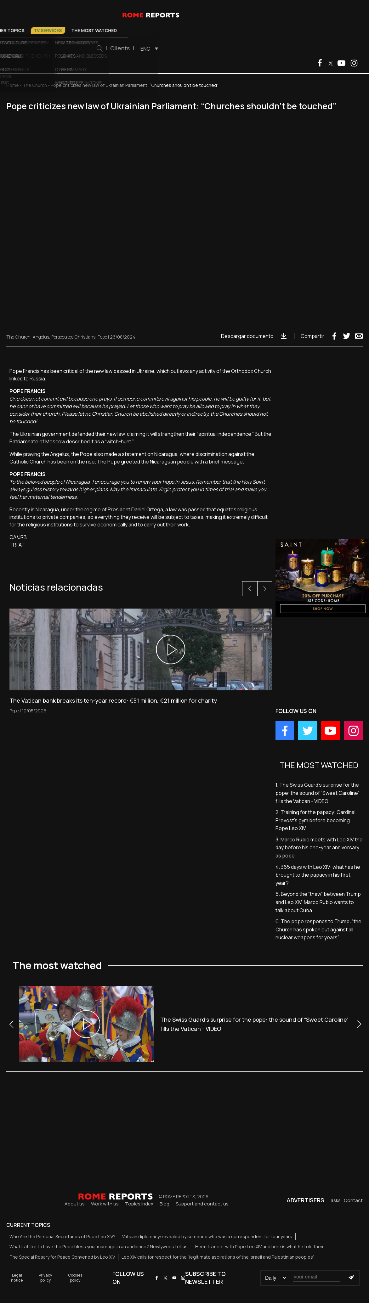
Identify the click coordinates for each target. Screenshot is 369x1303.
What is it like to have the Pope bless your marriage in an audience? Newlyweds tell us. (99, 1247)
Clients (257, 48)
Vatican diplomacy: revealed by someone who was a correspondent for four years (207, 1236)
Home (12, 85)
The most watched (231, 30)
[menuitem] (285, 48)
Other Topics (145, 30)
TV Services (185, 30)
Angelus (41, 337)
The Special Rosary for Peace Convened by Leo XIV (62, 1257)
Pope (47, 30)
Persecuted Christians (73, 337)
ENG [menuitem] (283, 48)
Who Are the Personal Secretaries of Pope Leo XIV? (62, 1236)
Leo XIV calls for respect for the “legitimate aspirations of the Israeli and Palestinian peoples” (218, 1257)
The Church (104, 30)
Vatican (71, 30)
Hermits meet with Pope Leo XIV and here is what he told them (260, 1247)
